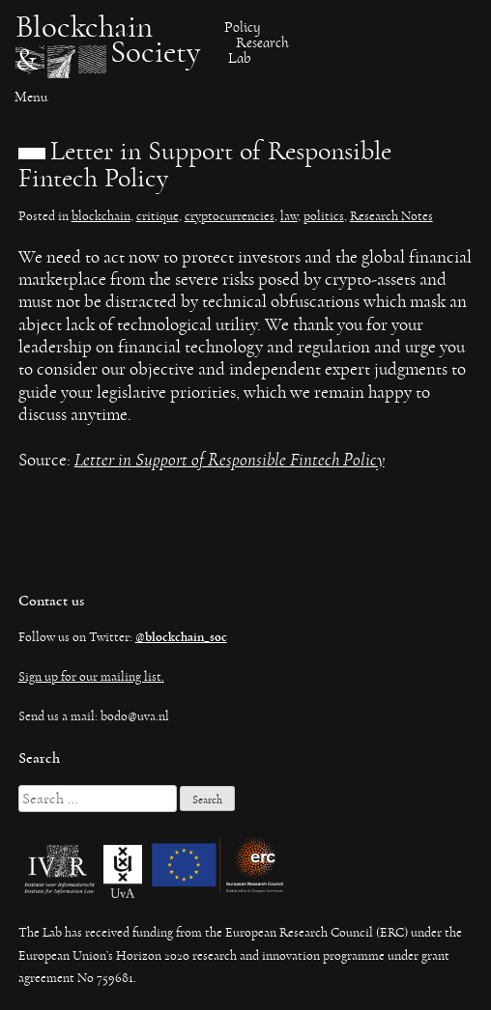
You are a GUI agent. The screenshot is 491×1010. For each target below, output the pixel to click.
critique (157, 216)
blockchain (101, 216)
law (289, 216)
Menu (30, 97)
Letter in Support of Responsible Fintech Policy (229, 460)
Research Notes (391, 216)
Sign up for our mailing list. (91, 677)
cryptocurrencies (229, 216)
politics (323, 216)
